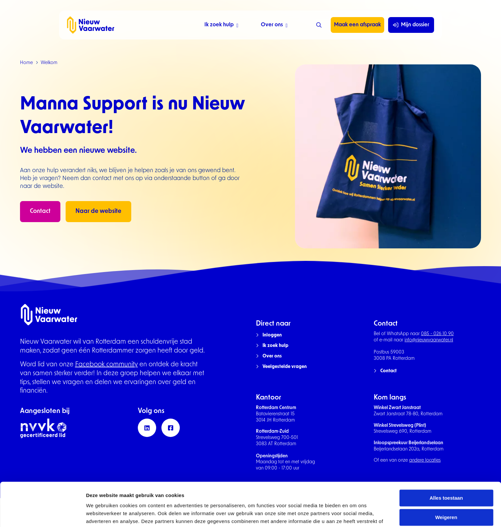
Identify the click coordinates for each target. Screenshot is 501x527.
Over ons (274, 25)
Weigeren (446, 484)
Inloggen (272, 335)
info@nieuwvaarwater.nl (429, 340)
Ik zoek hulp (221, 25)
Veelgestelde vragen (284, 366)
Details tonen (101, 514)
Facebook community (106, 364)
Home (26, 62)
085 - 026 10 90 (437, 334)
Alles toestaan (446, 465)
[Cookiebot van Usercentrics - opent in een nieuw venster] (42, 514)
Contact (40, 211)
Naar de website (98, 211)
